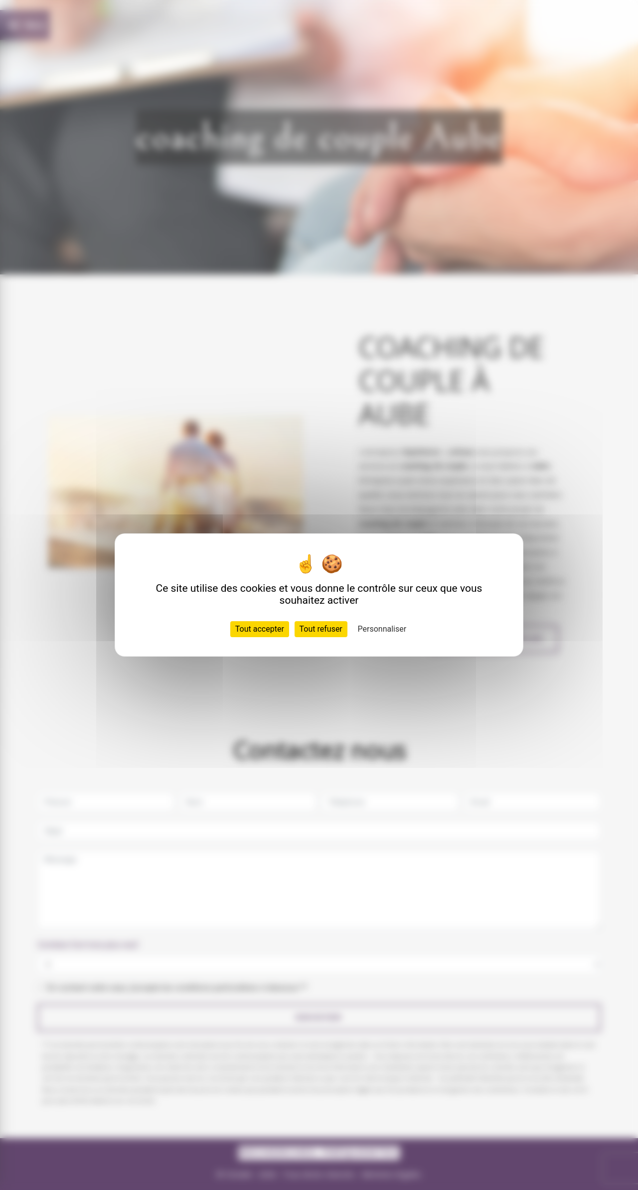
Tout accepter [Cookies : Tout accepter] (259, 629)
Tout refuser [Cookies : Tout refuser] (321, 629)
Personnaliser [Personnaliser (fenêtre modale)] (382, 629)
